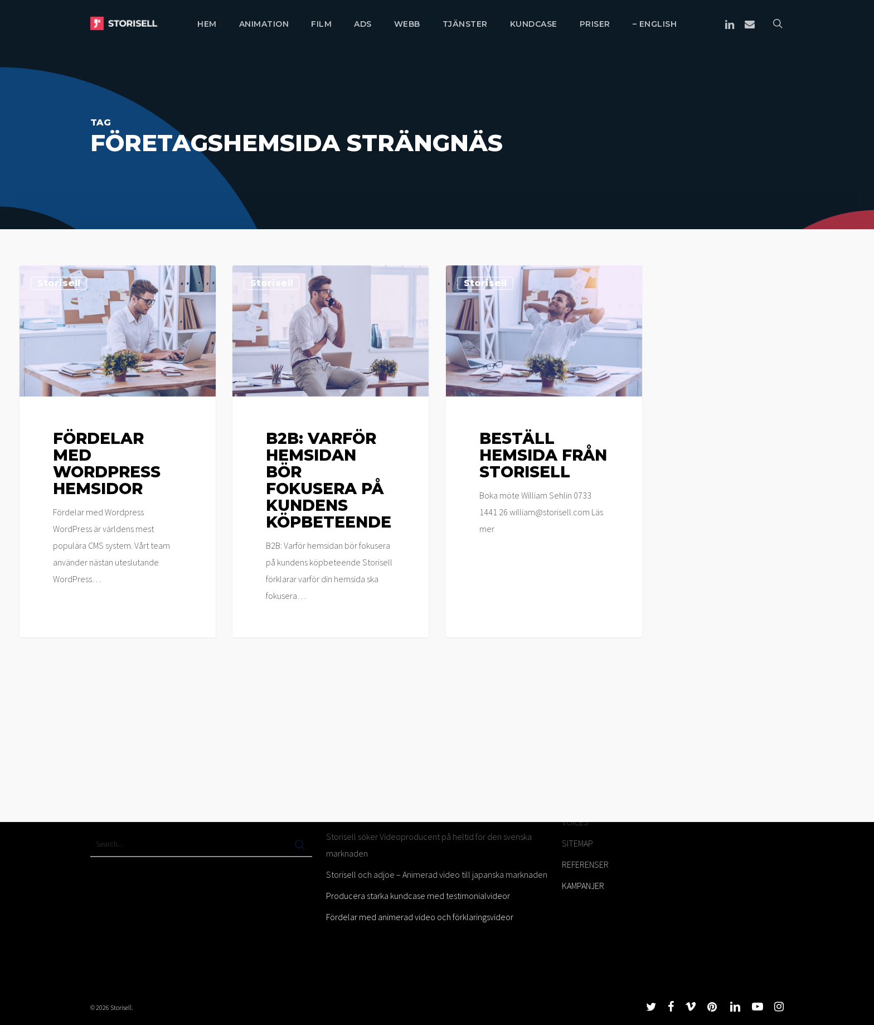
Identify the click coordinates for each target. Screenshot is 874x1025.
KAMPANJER (583, 885)
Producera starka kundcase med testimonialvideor (418, 895)
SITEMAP (577, 843)
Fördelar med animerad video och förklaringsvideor (419, 916)
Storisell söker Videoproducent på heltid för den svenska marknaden (429, 845)
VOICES (575, 822)
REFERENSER (585, 864)
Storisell (58, 283)
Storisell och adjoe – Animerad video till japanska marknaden (436, 874)
